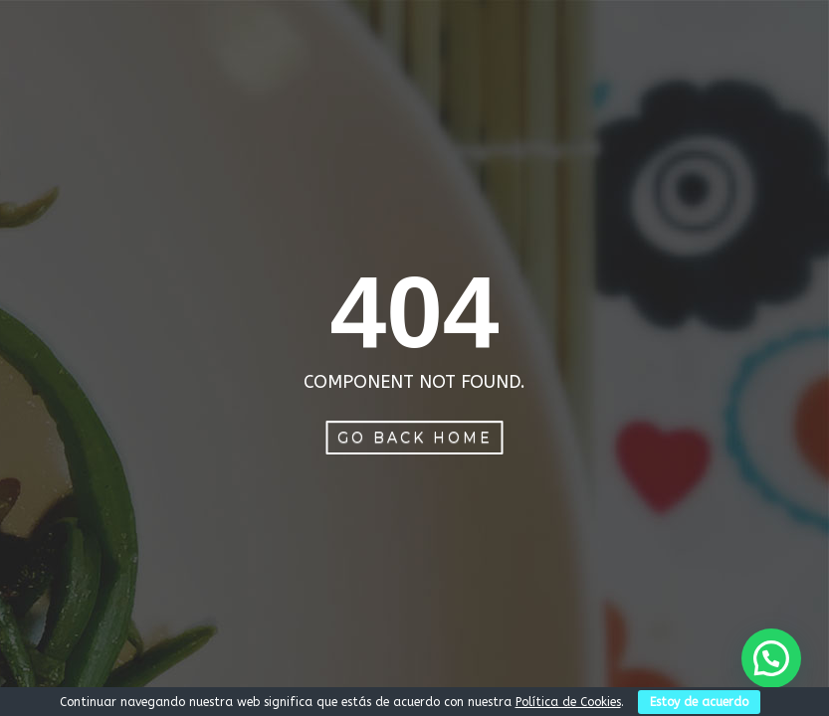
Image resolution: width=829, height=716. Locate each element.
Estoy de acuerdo (699, 702)
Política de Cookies (568, 702)
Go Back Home (415, 438)
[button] (771, 658)
